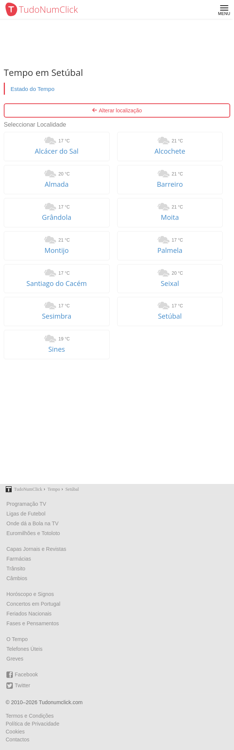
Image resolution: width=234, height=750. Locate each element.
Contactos (17, 739)
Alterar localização (117, 110)
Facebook (22, 674)
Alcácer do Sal (56, 151)
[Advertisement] (117, 421)
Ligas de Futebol (26, 514)
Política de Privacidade (32, 724)
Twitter (18, 685)
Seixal (170, 283)
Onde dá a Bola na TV (32, 523)
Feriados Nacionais (29, 614)
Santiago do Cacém (56, 283)
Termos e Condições (30, 716)
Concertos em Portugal (33, 604)
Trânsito (15, 569)
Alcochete (169, 151)
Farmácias (18, 559)
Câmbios (16, 578)
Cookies (15, 732)
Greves (14, 659)
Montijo (56, 250)
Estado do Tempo (32, 89)
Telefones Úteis (24, 649)
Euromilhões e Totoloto (33, 533)
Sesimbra (56, 316)
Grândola (56, 217)
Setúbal (170, 316)
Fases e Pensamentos (32, 623)
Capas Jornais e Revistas (36, 549)
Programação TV (26, 504)
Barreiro (170, 184)
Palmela (169, 250)
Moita (170, 217)
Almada (56, 184)
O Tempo (17, 639)
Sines (56, 349)
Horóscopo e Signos (30, 594)
